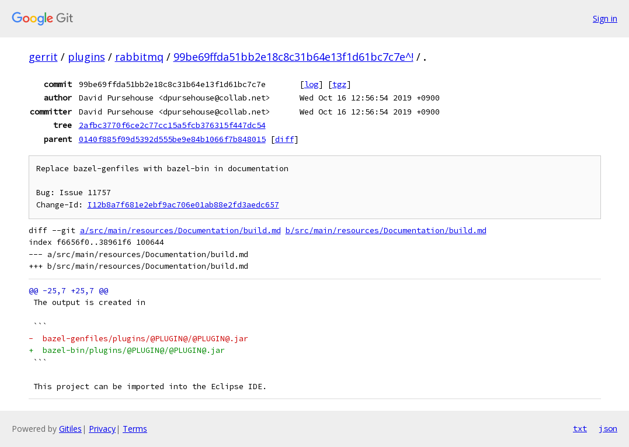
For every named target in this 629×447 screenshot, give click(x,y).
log (311, 84)
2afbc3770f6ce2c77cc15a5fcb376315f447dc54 (172, 125)
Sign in (605, 18)
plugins (86, 57)
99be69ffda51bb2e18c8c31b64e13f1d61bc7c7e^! (293, 57)
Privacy (102, 428)
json (608, 428)
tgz (339, 84)
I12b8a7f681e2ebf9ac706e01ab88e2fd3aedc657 (183, 205)
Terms (135, 428)
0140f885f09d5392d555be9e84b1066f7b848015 (172, 139)
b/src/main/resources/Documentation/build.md (386, 230)
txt (580, 428)
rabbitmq (139, 57)
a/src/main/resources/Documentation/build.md (180, 230)
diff (284, 139)
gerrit (43, 57)
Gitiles (70, 428)
